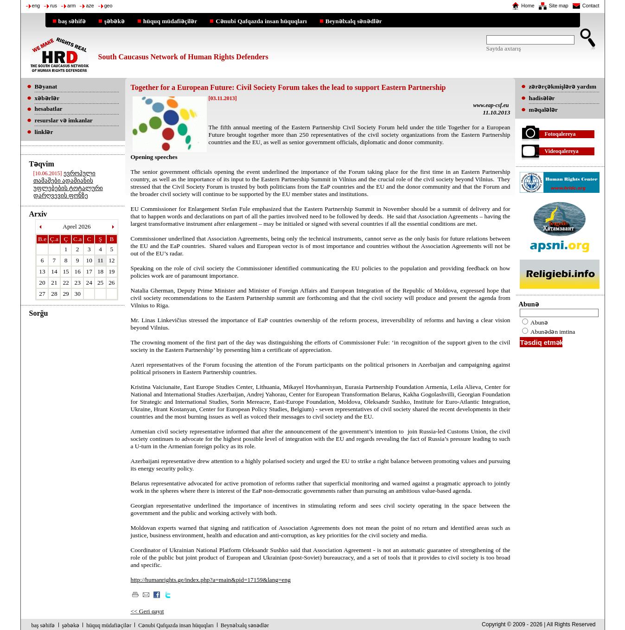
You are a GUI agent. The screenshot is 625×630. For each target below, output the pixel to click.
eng (36, 5)
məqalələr (543, 109)
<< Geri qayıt (147, 611)
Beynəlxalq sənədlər (353, 21)
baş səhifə (72, 21)
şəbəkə (114, 21)
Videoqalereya (562, 151)
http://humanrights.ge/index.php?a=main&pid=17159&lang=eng (211, 579)
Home (527, 5)
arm (71, 5)
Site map (558, 5)
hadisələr (542, 98)
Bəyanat (46, 86)
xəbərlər (47, 98)
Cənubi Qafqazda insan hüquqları (261, 21)
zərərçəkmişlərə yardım (562, 86)
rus (53, 5)
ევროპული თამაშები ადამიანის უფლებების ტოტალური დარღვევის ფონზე (68, 184)
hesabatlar (49, 108)
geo (108, 5)
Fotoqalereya (560, 134)
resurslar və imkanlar (64, 120)
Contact (590, 5)
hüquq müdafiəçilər (170, 21)
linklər (44, 131)
